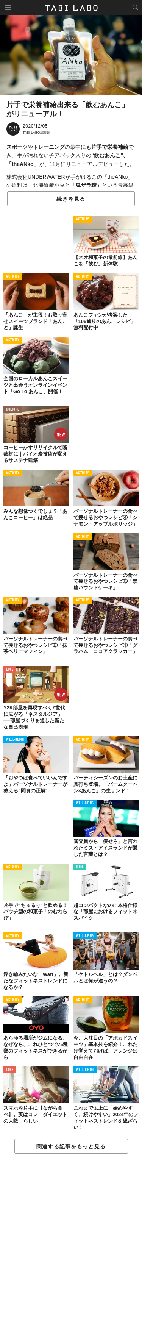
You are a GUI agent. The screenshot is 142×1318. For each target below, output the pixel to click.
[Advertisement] (71, 1236)
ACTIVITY (82, 219)
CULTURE (12, 410)
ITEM (79, 867)
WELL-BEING (15, 740)
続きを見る (70, 199)
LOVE (9, 670)
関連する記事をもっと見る (71, 1146)
